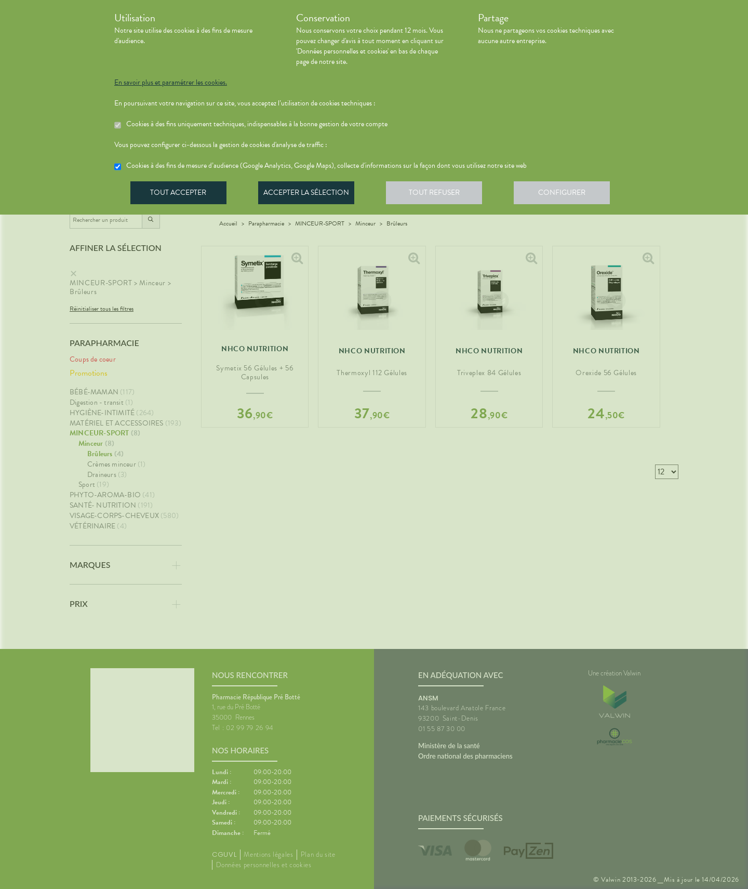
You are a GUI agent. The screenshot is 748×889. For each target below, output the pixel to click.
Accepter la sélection (309, 194)
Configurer (569, 194)
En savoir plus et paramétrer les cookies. (170, 82)
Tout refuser (439, 194)
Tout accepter (179, 194)
